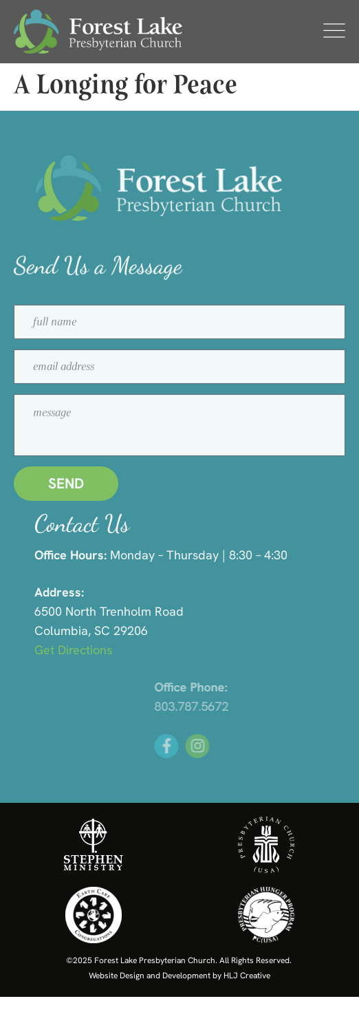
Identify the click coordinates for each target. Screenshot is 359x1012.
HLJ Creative (247, 975)
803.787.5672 (254, 706)
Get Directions (90, 650)
